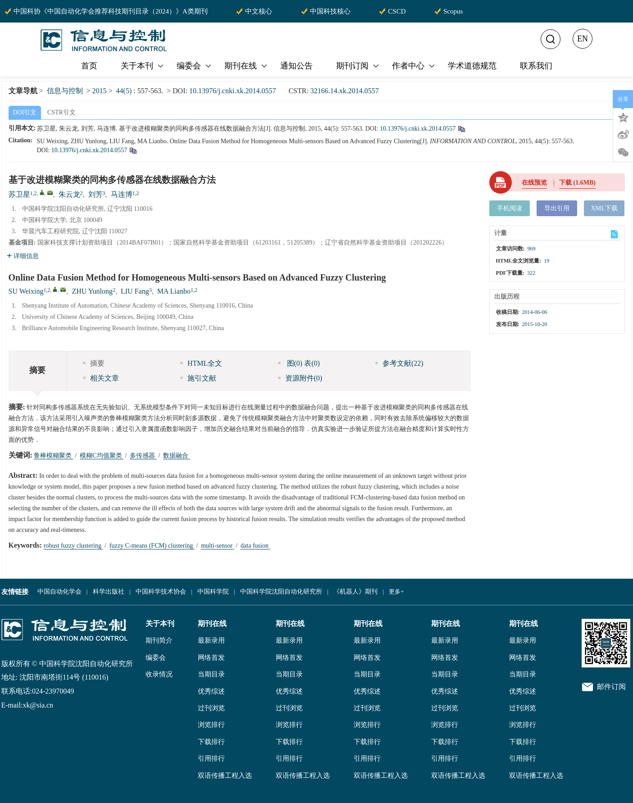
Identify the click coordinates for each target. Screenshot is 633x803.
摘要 (94, 363)
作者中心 (414, 66)
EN (582, 38)
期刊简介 (159, 640)
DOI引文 (25, 112)
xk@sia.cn (38, 705)
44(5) (125, 91)
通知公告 (296, 65)
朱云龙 (69, 194)
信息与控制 (65, 91)
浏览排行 (211, 724)
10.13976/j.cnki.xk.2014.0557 (232, 91)
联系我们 (536, 65)
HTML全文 (201, 363)
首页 (89, 65)
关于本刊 (143, 66)
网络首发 (211, 657)
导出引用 (556, 208)
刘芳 (95, 194)
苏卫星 (19, 194)
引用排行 (211, 758)
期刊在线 (246, 66)
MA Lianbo (174, 291)
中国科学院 (213, 591)
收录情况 (159, 674)
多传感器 (143, 455)
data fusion (255, 545)
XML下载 (604, 208)
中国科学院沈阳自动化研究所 (281, 591)
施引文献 (198, 378)
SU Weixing (26, 291)
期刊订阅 (358, 66)
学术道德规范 (472, 65)
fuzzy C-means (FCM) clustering (152, 545)
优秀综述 (211, 691)
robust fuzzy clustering (73, 545)
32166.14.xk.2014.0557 (344, 91)
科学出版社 (108, 591)
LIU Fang (135, 291)
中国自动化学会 (59, 591)
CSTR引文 (61, 112)
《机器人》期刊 (355, 591)
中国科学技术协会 (161, 591)
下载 (577, 182)
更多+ (396, 591)
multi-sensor (217, 545)
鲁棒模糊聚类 (53, 455)
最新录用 (211, 640)
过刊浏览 (211, 708)
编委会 (195, 66)
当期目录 (211, 674)
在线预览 (534, 182)
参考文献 (399, 363)
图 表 (299, 363)
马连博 (121, 194)
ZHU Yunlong (92, 291)
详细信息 (23, 256)
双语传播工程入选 (225, 775)
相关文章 (101, 378)
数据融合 (176, 455)
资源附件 (300, 378)
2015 (99, 91)
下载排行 (211, 741)
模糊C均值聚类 (101, 455)
